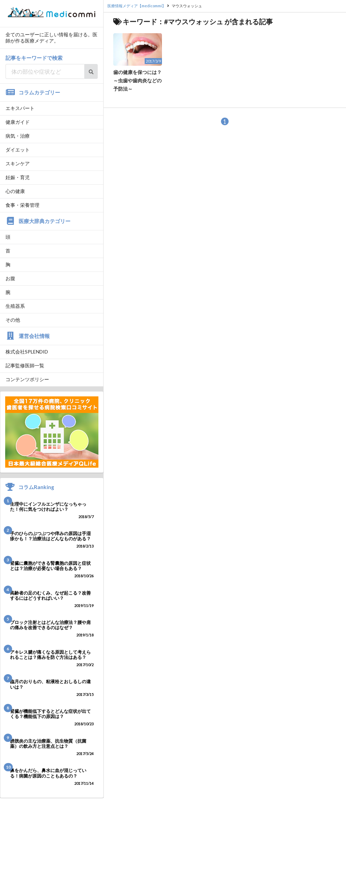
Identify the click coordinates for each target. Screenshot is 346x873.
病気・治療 (18, 136)
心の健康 (15, 191)
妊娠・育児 (18, 177)
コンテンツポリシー (27, 379)
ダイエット (18, 150)
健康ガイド (18, 122)
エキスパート (20, 108)
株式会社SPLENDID (27, 352)
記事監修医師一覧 (25, 365)
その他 (13, 320)
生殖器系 (15, 306)
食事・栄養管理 (22, 205)
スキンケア (18, 163)
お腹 (10, 278)
